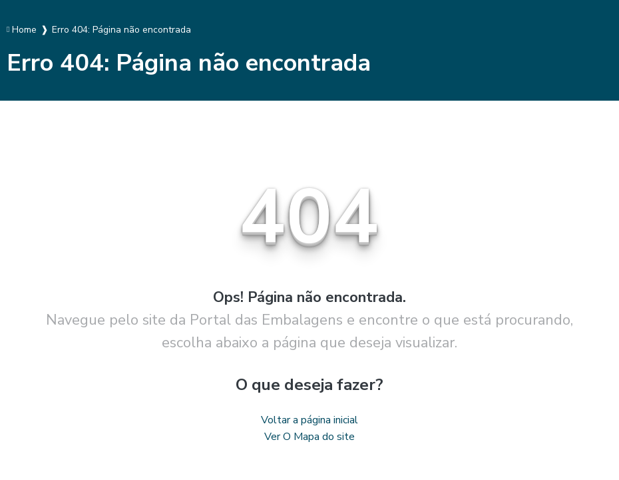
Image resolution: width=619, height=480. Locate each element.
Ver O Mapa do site (309, 436)
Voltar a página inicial (309, 420)
